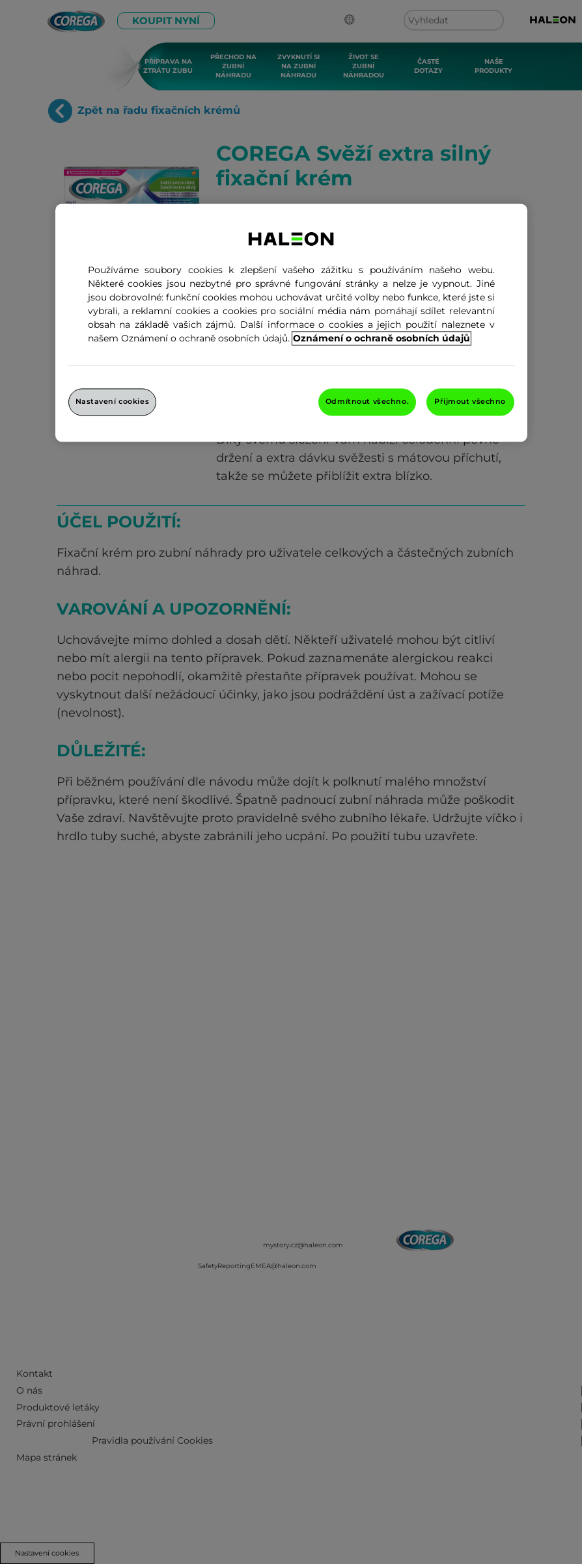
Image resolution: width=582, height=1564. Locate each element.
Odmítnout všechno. (367, 401)
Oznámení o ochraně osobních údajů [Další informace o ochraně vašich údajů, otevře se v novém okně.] (381, 338)
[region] (291, 323)
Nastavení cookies (113, 401)
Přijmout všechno (470, 401)
